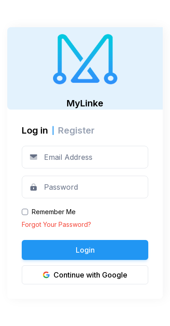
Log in (35, 130)
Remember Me (54, 212)
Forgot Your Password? (56, 224)
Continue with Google (85, 274)
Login (85, 249)
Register (76, 130)
